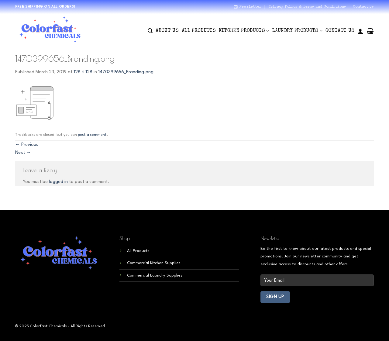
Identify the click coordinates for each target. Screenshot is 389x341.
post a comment (92, 135)
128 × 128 (83, 72)
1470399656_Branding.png (125, 72)
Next (23, 152)
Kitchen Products (244, 31)
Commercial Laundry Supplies (154, 275)
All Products (199, 31)
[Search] (150, 31)
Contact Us (363, 7)
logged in (58, 182)
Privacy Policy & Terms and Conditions (307, 7)
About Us (167, 31)
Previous (26, 145)
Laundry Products (297, 31)
